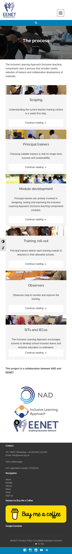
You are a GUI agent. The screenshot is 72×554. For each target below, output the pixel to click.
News (8, 489)
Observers (36, 285)
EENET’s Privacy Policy (21, 540)
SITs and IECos (36, 330)
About (8, 479)
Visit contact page (14, 461)
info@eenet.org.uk (20, 455)
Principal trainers (36, 144)
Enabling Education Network (48, 540)
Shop (8, 492)
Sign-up (9, 495)
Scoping (36, 100)
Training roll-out (36, 241)
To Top (41, 544)
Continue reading (39, 122)
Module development (36, 189)
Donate (9, 482)
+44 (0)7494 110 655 (37, 452)
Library (9, 486)
